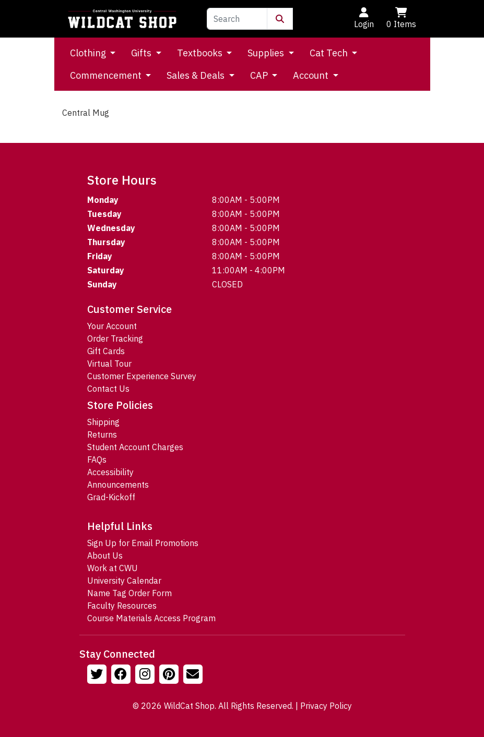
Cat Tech (330, 53)
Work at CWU (112, 568)
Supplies (266, 53)
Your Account (112, 326)
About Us (105, 555)
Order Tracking (115, 338)
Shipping (103, 422)
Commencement (107, 75)
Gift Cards (106, 351)
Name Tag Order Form (129, 593)
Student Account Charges (135, 447)
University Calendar (124, 580)
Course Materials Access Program (151, 618)
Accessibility (110, 472)
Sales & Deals (197, 75)
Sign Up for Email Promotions (142, 543)
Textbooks (201, 53)
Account (311, 75)
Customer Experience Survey (141, 376)
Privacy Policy (326, 705)
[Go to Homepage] (122, 19)
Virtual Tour (109, 363)
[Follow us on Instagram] (146, 675)
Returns (102, 434)
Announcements (118, 484)
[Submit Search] (280, 19)
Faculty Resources (122, 605)
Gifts (142, 53)
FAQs (97, 459)
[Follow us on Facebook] (122, 675)
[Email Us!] (194, 675)
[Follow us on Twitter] (98, 675)
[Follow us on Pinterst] (170, 675)
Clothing (89, 53)
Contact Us (108, 388)
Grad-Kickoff (111, 497)
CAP (260, 75)
